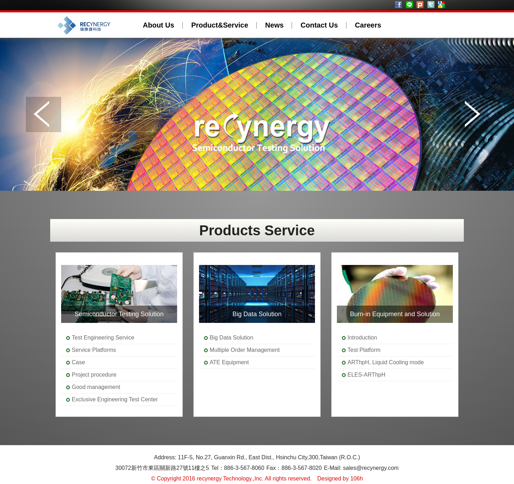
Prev (43, 114)
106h (356, 479)
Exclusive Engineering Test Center (115, 399)
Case (78, 362)
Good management (96, 387)
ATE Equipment (229, 362)
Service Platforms (94, 350)
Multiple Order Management (245, 350)
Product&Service (219, 25)
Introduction (362, 338)
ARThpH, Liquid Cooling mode (385, 362)
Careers (368, 25)
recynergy (95, 25)
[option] (119, 334)
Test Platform (363, 350)
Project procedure (94, 375)
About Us (158, 25)
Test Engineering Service (103, 338)
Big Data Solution (231, 338)
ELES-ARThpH (366, 375)
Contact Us (319, 25)
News (274, 25)
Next (470, 114)
